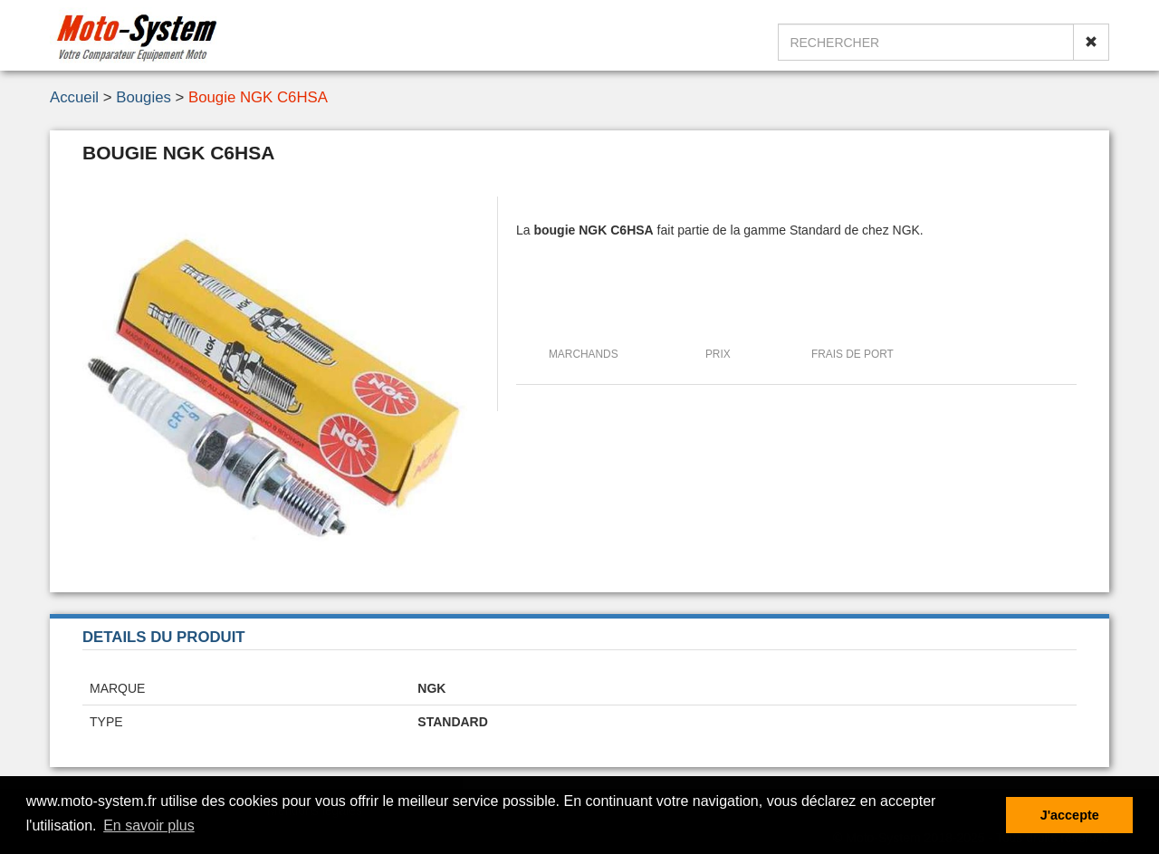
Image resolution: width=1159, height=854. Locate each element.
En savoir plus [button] (149, 825)
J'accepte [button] (1069, 815)
